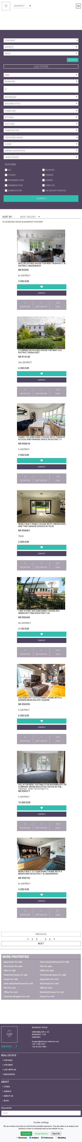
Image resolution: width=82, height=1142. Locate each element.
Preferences (47, 1138)
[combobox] (22, 5)
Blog (6, 1101)
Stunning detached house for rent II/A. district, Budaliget (40, 351)
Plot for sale (46, 966)
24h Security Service (55, 190)
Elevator (49, 170)
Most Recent (30, 216)
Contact (42, 293)
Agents (7, 1091)
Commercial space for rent (17, 996)
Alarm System (15, 190)
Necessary (21, 1138)
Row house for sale (13, 966)
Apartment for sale (13, 962)
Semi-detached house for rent (18, 983)
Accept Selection (41, 1134)
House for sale (11, 979)
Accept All (26, 1134)
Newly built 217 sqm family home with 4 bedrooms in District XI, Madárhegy (40, 872)
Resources (9, 1074)
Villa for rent (46, 987)
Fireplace (50, 185)
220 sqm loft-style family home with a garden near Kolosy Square (40, 698)
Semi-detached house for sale (54, 962)
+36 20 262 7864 (39, 1047)
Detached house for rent (52, 992)
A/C (9, 170)
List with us (10, 1070)
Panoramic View (16, 180)
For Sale (8, 1060)
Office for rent (11, 992)
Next (41, 943)
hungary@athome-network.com (45, 1041)
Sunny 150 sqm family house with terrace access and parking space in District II (41, 438)
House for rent (47, 996)
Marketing (61, 1138)
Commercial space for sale (53, 975)
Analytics (34, 1138)
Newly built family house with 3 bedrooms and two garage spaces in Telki (42, 525)
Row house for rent (49, 983)
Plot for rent (10, 987)
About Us (8, 1096)
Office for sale (47, 970)
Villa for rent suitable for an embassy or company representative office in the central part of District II (42, 787)
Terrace (49, 175)
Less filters (41, 66)
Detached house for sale (15, 975)
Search (72, 60)
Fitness (12, 175)
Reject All (56, 1134)
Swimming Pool (15, 185)
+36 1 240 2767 (38, 1044)
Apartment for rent (49, 979)
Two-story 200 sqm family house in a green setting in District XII (39, 612)
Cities (7, 1087)
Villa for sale (10, 970)
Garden (49, 180)
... (41, 939)
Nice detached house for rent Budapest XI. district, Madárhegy (42, 264)
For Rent (8, 1065)
